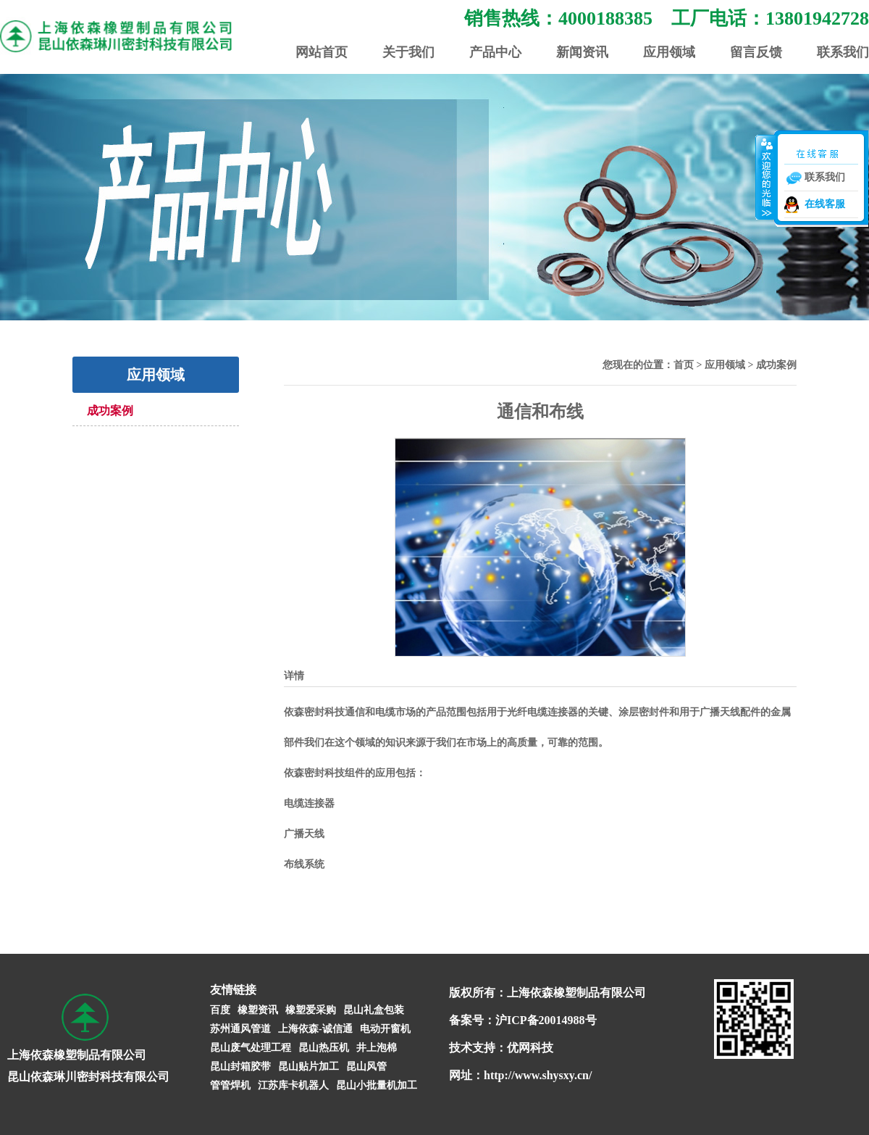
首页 (683, 364)
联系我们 (843, 52)
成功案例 (110, 410)
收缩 (765, 177)
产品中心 (495, 52)
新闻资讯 (582, 52)
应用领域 (669, 52)
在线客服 (825, 204)
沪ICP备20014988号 (546, 1020)
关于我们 (408, 52)
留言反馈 (756, 52)
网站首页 (321, 52)
